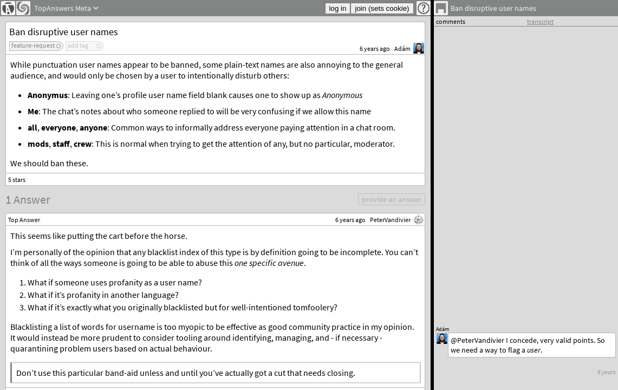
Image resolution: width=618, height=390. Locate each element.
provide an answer (391, 199)
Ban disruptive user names (63, 31)
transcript (540, 21)
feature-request (33, 45)
